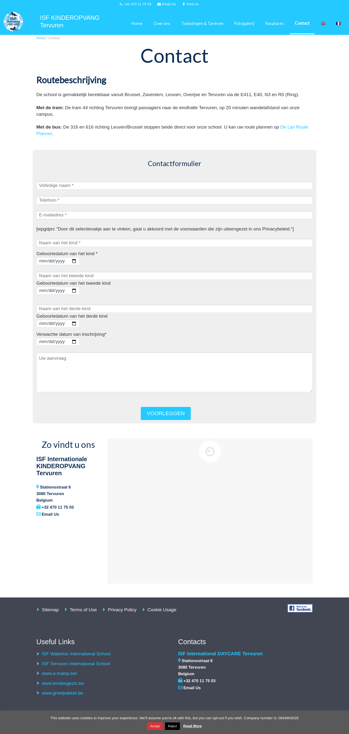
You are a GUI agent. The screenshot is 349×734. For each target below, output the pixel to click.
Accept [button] (155, 726)
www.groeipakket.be (62, 693)
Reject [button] (172, 726)
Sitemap (50, 609)
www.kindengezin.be (63, 683)
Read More (192, 726)
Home (137, 23)
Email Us (47, 514)
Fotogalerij (244, 23)
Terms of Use (83, 609)
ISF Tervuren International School (76, 663)
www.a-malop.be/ (59, 673)
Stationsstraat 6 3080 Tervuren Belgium (53, 494)
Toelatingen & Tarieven (202, 23)
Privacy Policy (122, 609)
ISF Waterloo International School (76, 653)
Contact (302, 23)
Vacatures (274, 23)
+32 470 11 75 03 (55, 507)
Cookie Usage (161, 609)
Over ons (161, 23)
